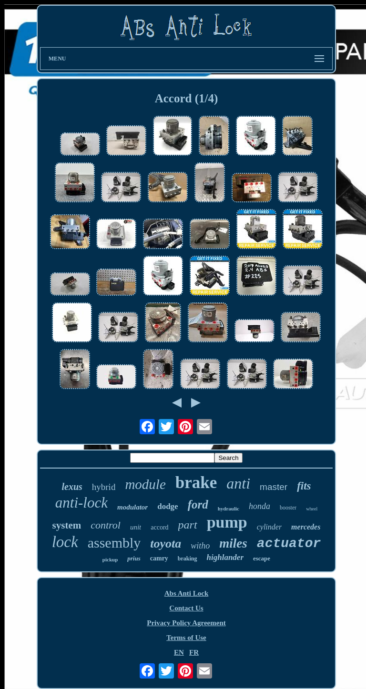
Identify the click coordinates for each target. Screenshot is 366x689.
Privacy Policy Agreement (186, 623)
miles (233, 543)
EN (179, 652)
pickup (110, 559)
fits (304, 486)
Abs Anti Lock (186, 593)
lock (65, 541)
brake (196, 482)
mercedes (305, 527)
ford (198, 504)
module (145, 484)
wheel (311, 508)
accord (159, 527)
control (106, 525)
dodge (167, 506)
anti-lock (81, 502)
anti (238, 483)
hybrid (104, 487)
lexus (71, 486)
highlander (225, 557)
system (66, 525)
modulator (132, 507)
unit (135, 527)
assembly (114, 542)
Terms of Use (186, 637)
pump (227, 522)
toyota (165, 543)
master (273, 487)
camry (159, 558)
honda (259, 506)
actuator (289, 543)
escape (261, 558)
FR (194, 652)
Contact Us (186, 608)
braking (187, 558)
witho (200, 545)
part (187, 525)
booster (288, 507)
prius (133, 558)
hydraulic (228, 508)
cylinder (269, 527)
